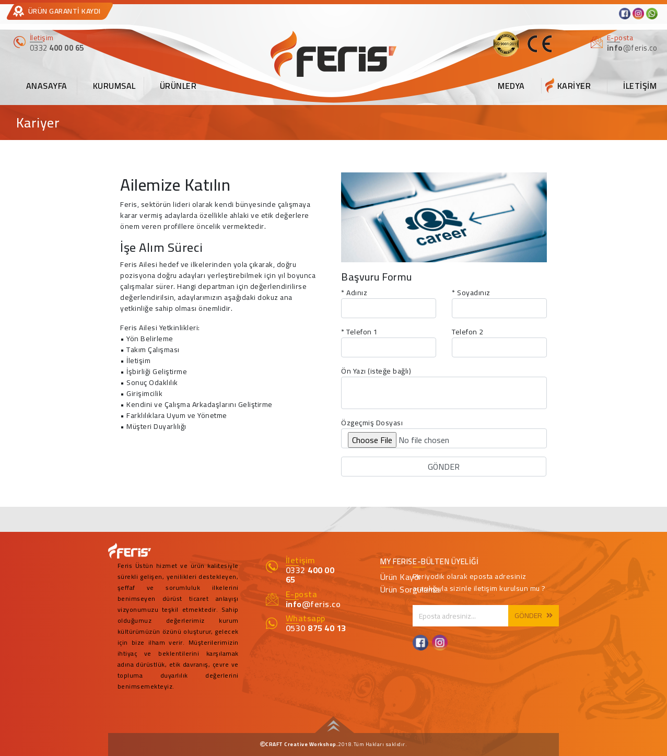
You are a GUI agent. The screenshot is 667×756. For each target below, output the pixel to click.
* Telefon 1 (359, 332)
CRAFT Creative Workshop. (301, 744)
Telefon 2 (468, 332)
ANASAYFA (46, 86)
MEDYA (511, 86)
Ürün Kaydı (400, 577)
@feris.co (313, 604)
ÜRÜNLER (178, 86)
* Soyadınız (471, 292)
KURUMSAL (114, 86)
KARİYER (574, 86)
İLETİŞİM (640, 86)
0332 (310, 574)
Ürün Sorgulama (410, 589)
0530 (316, 628)
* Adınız (354, 292)
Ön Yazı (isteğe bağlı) (376, 371)
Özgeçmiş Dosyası (372, 422)
